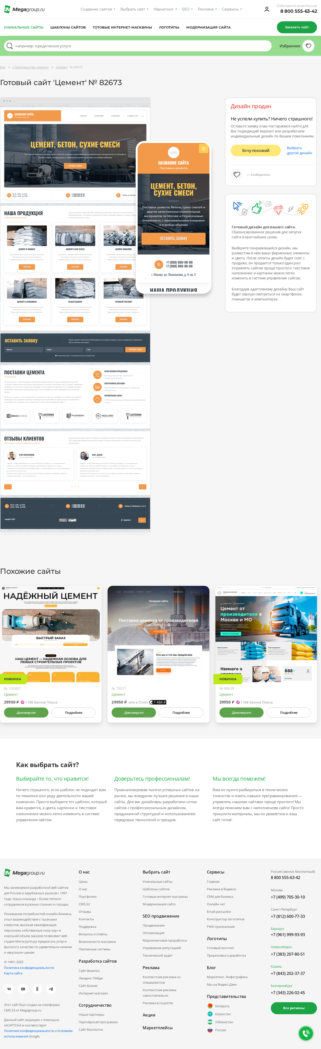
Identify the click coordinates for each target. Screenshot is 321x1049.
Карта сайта (13, 973)
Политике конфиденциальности (29, 1030)
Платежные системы (95, 949)
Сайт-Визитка (89, 970)
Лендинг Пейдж (91, 978)
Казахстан (219, 1014)
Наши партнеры (91, 1014)
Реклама (206, 9)
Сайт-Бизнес (88, 985)
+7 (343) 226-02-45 (288, 992)
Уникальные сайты (23, 27)
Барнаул (277, 928)
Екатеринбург (282, 985)
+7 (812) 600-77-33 (288, 916)
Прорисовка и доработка (226, 955)
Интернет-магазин (93, 993)
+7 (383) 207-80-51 (288, 954)
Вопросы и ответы (93, 934)
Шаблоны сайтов (68, 27)
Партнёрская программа (98, 1022)
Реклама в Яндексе (221, 889)
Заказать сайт (297, 27)
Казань (276, 966)
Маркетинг (163, 9)
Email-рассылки (219, 911)
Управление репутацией (162, 948)
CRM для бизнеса (220, 896)
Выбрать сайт (132, 9)
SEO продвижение (161, 916)
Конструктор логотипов (225, 919)
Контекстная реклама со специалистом (162, 980)
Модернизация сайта (208, 27)
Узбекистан (220, 1022)
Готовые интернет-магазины (122, 27)
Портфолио (88, 896)
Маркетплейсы (158, 1027)
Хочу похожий (256, 150)
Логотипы (169, 27)
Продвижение (154, 925)
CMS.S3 (84, 904)
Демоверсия (26, 712)
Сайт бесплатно (91, 1029)
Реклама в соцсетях (158, 1003)
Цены (83, 881)
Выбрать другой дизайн (299, 150)
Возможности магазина (97, 941)
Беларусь (218, 1006)
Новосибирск (281, 947)
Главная (213, 881)
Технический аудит (158, 955)
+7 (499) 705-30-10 (288, 897)
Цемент (11, 694)
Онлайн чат (216, 904)
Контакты (86, 919)
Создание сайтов (96, 9)
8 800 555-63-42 (298, 11)
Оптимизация (153, 933)
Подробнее (73, 712)
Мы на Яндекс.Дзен (222, 984)
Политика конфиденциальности (29, 967)
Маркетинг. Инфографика (227, 977)
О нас (83, 889)
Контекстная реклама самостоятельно (159, 993)
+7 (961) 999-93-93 (288, 934)
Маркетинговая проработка (165, 940)
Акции (149, 1015)
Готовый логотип (220, 948)
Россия (216, 1030)
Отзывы (85, 911)
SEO (186, 9)
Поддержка (87, 926)
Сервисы (230, 9)
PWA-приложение (221, 926)
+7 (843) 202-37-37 (288, 973)
